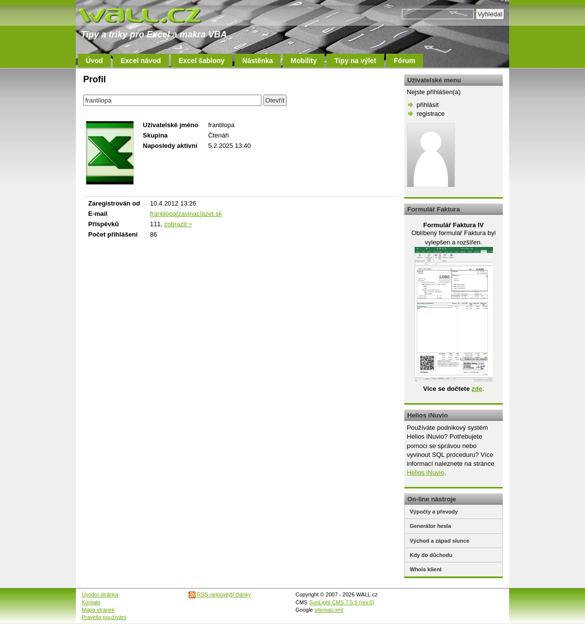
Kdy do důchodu (431, 555)
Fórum (405, 61)
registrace (431, 113)
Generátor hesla (430, 526)
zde (476, 388)
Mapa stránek (98, 610)
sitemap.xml (329, 610)
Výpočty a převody (434, 512)
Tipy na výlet (355, 61)
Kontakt (91, 602)
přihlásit (428, 104)
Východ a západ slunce (439, 541)
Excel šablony (202, 61)
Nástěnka (257, 61)
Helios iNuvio (425, 472)
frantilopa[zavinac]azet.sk (186, 213)
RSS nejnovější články (220, 594)
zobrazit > (178, 224)
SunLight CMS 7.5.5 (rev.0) (341, 602)
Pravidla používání (104, 617)
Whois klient (426, 569)
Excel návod (141, 61)
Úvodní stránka (100, 594)
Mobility (304, 61)
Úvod (94, 61)
